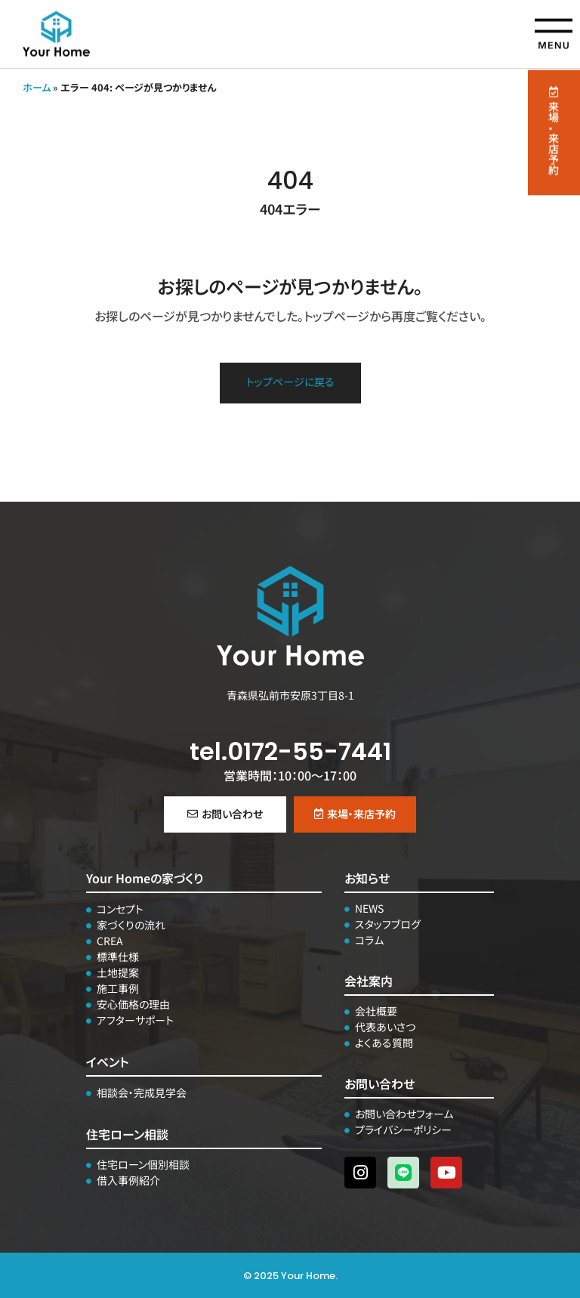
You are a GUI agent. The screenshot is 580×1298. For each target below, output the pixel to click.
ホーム (37, 87)
